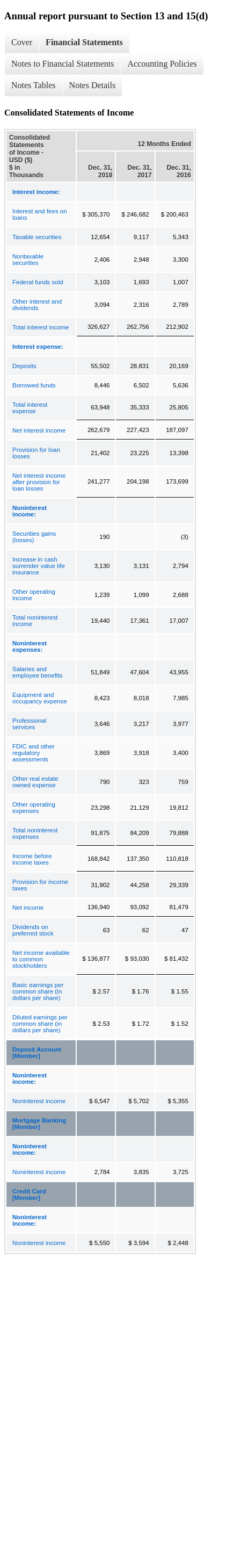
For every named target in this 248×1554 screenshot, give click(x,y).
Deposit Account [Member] (36, 1052)
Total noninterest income (34, 620)
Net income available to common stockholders (41, 959)
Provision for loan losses (36, 453)
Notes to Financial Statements (62, 63)
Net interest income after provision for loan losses (38, 482)
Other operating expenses (33, 807)
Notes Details (92, 85)
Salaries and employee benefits (37, 672)
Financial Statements (84, 42)
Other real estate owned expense (35, 781)
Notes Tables (33, 85)
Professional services (29, 723)
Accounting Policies (162, 63)
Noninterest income (38, 1101)
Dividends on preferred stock (33, 930)
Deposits (24, 366)
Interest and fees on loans (39, 214)
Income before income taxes (32, 859)
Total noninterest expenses (34, 833)
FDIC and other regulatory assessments (33, 752)
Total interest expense (29, 407)
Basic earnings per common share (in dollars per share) (37, 991)
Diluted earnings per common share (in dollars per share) (40, 1023)
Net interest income (38, 430)
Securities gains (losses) (34, 536)
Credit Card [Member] (29, 1194)
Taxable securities (36, 237)
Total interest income (40, 327)
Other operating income (33, 594)
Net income (27, 907)
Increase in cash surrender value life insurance (38, 565)
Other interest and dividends (37, 304)
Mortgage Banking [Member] (39, 1123)
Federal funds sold (37, 282)
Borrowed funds (34, 385)
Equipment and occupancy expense (39, 698)
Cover (21, 42)
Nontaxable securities (27, 259)
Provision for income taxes (40, 885)
